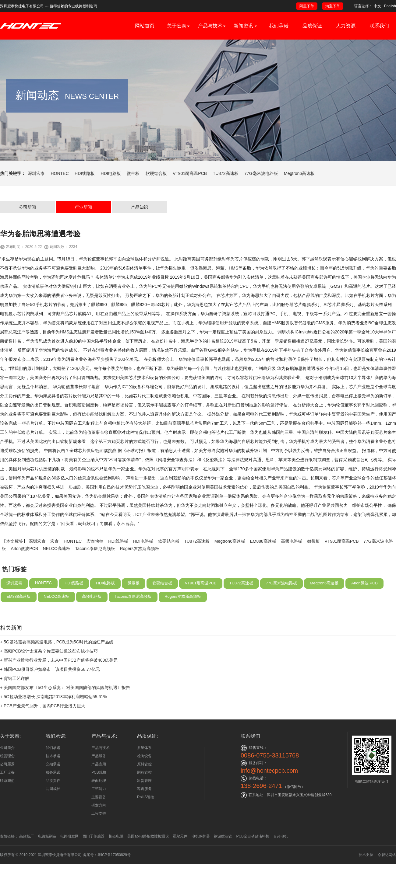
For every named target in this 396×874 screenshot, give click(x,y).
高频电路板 (291, 561)
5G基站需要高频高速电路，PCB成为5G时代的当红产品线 (58, 662)
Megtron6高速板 (299, 173)
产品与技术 (210, 25)
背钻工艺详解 (16, 698)
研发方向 (98, 805)
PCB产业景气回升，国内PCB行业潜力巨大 (44, 726)
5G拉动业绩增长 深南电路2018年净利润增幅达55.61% (55, 717)
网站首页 (144, 25)
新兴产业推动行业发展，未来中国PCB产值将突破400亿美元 (61, 680)
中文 (377, 6)
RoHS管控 (145, 797)
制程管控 (144, 772)
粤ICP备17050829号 (114, 855)
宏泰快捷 (95, 561)
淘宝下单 (332, 6)
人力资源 (345, 25)
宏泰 (54, 561)
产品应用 (98, 764)
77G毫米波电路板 (261, 173)
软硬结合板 (156, 173)
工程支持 (98, 813)
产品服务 (98, 756)
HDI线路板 (85, 173)
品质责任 (53, 780)
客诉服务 (144, 789)
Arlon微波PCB (24, 568)
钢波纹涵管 (223, 836)
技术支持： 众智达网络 (377, 855)
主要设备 (98, 797)
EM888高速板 (263, 561)
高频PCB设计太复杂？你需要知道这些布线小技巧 (51, 671)
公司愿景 (7, 764)
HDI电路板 (111, 173)
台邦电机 (280, 836)
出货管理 (144, 780)
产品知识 (139, 227)
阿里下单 (306, 6)
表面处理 (98, 780)
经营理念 (7, 756)
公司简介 (7, 748)
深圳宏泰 (36, 173)
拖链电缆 (116, 836)
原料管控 (144, 764)
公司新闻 (27, 227)
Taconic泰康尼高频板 (95, 568)
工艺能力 (98, 789)
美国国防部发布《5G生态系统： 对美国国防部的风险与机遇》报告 (67, 707)
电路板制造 (47, 836)
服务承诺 (53, 772)
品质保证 (312, 25)
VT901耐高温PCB (190, 173)
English (390, 6)
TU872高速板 (226, 173)
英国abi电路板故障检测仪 (148, 836)
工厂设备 (7, 772)
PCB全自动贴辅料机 (252, 836)
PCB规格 (98, 772)
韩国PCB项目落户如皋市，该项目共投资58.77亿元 (52, 689)
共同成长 (53, 789)
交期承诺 (53, 764)
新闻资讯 (245, 25)
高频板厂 (26, 836)
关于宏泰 (176, 25)
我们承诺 (278, 25)
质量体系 (144, 748)
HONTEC (60, 173)
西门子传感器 (93, 836)
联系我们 (379, 25)
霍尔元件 (180, 836)
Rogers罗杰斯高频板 (139, 568)
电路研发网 (69, 836)
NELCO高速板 (56, 568)
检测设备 (144, 756)
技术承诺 (53, 756)
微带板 (133, 173)
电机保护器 (201, 836)
